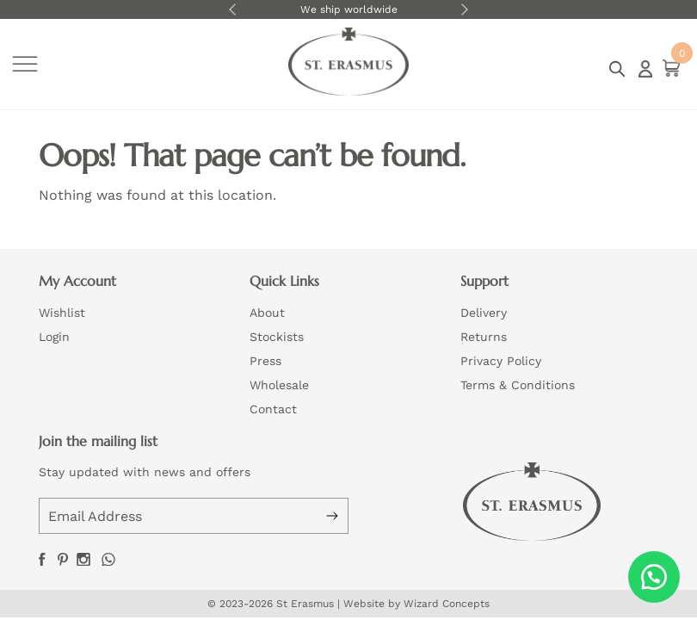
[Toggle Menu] (25, 64)
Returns (483, 337)
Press (265, 361)
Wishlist (62, 312)
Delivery (483, 312)
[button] (654, 577)
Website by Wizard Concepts (416, 604)
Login (645, 69)
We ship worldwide (349, 9)
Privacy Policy (500, 361)
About (267, 312)
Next (464, 9)
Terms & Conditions (517, 385)
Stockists (277, 337)
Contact (273, 409)
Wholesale (279, 385)
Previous (232, 9)
